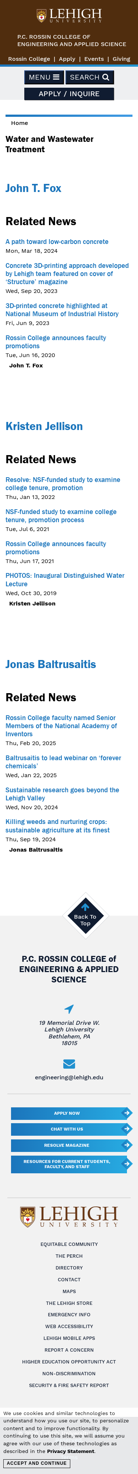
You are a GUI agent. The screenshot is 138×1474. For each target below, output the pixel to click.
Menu (44, 77)
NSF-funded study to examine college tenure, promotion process (61, 515)
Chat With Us (67, 1129)
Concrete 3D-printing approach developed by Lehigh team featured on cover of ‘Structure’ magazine (67, 273)
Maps (69, 1291)
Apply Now (67, 1113)
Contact (69, 1279)
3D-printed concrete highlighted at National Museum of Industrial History (62, 309)
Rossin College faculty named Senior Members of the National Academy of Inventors (61, 725)
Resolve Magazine (66, 1145)
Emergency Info (69, 1314)
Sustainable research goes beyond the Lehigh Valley (62, 794)
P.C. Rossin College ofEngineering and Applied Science (71, 40)
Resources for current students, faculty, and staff (67, 1164)
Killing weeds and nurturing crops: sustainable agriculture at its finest (58, 825)
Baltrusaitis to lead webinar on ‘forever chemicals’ (63, 762)
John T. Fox (33, 188)
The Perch (69, 1256)
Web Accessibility (69, 1326)
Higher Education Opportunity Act (69, 1362)
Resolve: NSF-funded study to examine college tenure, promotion (63, 483)
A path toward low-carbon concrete (57, 241)
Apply (67, 58)
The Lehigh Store (69, 1303)
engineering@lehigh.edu (69, 1077)
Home (19, 122)
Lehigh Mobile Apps (69, 1338)
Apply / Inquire (69, 93)
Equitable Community (69, 1244)
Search (89, 77)
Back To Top (85, 920)
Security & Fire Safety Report (69, 1385)
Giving (121, 58)
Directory (69, 1268)
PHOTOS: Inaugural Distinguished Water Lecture (65, 579)
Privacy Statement (70, 1451)
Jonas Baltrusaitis (51, 664)
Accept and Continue (37, 1463)
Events (94, 58)
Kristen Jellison (44, 426)
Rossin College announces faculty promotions (56, 341)
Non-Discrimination (69, 1373)
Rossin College (29, 58)
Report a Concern (69, 1350)
